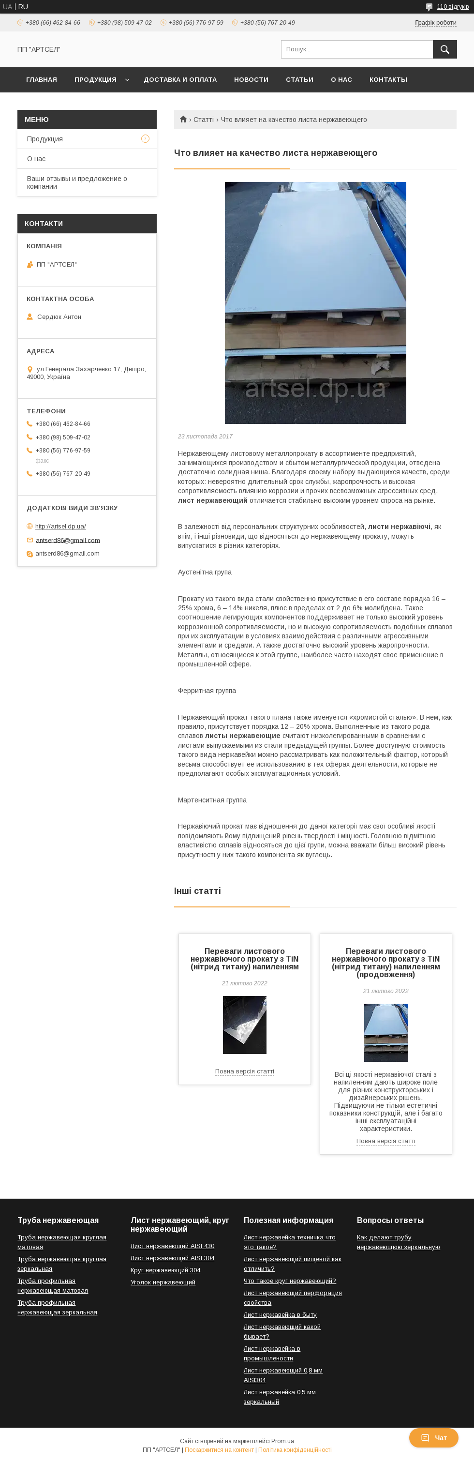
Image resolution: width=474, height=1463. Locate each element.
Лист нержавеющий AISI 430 (172, 1246)
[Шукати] (445, 49)
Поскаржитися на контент (219, 1450)
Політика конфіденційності (295, 1450)
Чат (434, 1437)
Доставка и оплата (180, 79)
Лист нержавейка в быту (280, 1314)
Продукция (95, 79)
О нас (341, 79)
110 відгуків (453, 6)
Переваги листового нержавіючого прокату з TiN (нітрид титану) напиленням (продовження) (386, 963)
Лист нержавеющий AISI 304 (172, 1258)
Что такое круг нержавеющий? (290, 1280)
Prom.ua (282, 1441)
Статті (203, 119)
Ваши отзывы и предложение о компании (77, 182)
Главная (41, 79)
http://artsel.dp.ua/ (60, 526)
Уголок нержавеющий (163, 1282)
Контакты (388, 79)
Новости (251, 79)
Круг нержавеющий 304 (165, 1270)
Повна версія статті (244, 1071)
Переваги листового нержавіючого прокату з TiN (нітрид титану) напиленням (245, 959)
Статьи (299, 79)
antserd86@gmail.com (68, 539)
